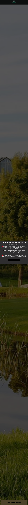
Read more (14, 259)
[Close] (27, 242)
